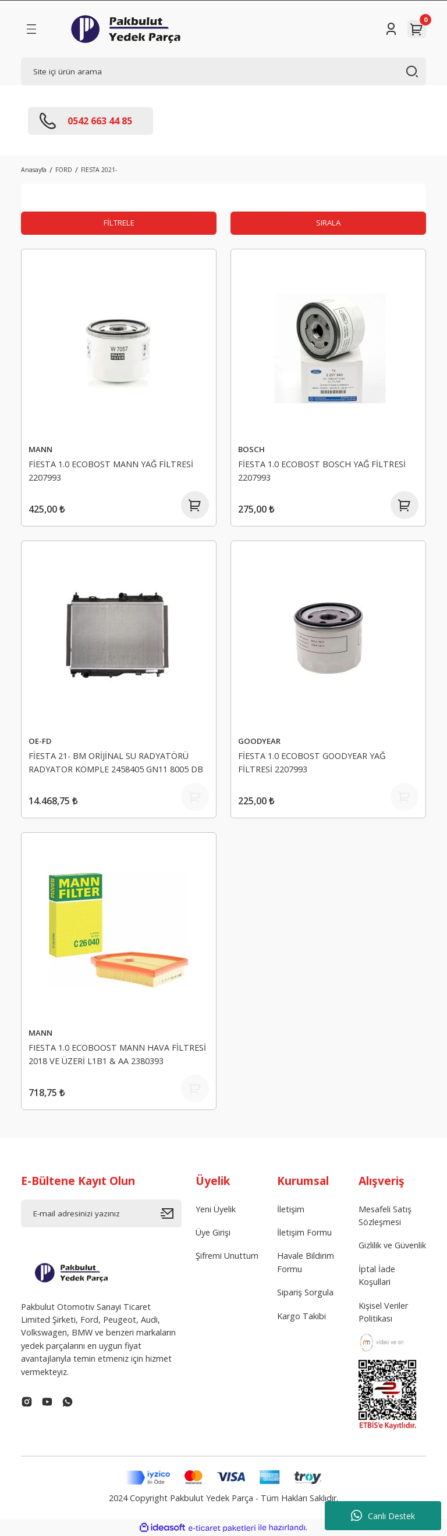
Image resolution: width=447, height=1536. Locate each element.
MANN (40, 449)
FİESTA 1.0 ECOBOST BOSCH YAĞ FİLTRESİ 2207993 (322, 470)
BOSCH (251, 449)
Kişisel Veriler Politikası (383, 1312)
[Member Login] (391, 29)
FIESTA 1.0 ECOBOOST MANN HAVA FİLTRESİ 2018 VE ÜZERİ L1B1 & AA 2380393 (117, 1054)
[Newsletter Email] (101, 1213)
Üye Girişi (213, 1232)
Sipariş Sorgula (305, 1292)
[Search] (223, 71)
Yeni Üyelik (216, 1209)
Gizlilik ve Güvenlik (392, 1245)
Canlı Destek (383, 1515)
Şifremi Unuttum (227, 1255)
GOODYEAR (259, 741)
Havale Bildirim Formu (305, 1262)
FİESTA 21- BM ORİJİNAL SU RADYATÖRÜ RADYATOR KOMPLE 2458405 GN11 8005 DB (116, 762)
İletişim (290, 1209)
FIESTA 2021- (99, 170)
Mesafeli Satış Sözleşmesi (385, 1215)
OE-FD (40, 741)
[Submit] (171, 1213)
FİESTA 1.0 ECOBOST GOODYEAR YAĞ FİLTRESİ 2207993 (311, 762)
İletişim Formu (304, 1232)
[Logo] (126, 29)
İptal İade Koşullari (377, 1275)
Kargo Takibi (301, 1316)
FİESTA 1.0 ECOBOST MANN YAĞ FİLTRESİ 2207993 (111, 470)
